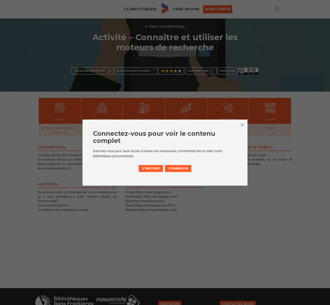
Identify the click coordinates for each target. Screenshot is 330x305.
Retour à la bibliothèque (167, 26)
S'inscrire (151, 168)
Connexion (178, 168)
